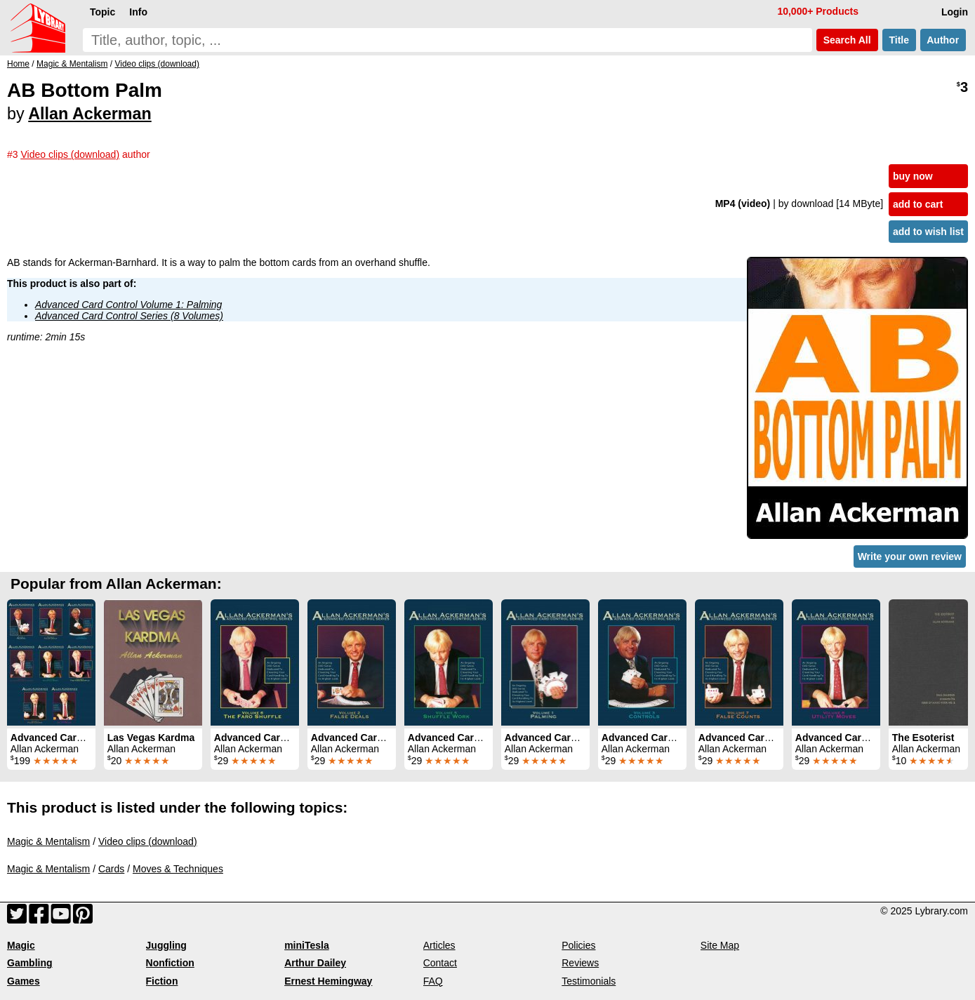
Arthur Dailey (315, 962)
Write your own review (910, 556)
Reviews (580, 962)
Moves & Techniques (178, 868)
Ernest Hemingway (328, 981)
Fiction (162, 981)
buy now (913, 176)
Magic (21, 945)
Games (23, 981)
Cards (111, 868)
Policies (578, 945)
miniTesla (306, 945)
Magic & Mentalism (48, 841)
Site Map (720, 945)
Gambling (30, 962)
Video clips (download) (147, 841)
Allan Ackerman (89, 114)
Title (899, 40)
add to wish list (928, 231)
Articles (439, 945)
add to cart (918, 204)
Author (943, 40)
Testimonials (589, 981)
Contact (440, 962)
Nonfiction (170, 962)
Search (847, 40)
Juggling (166, 945)
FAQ (433, 981)
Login (954, 12)
